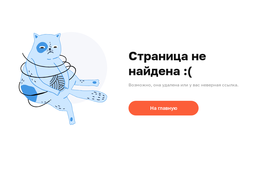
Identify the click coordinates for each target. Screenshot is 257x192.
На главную (163, 108)
